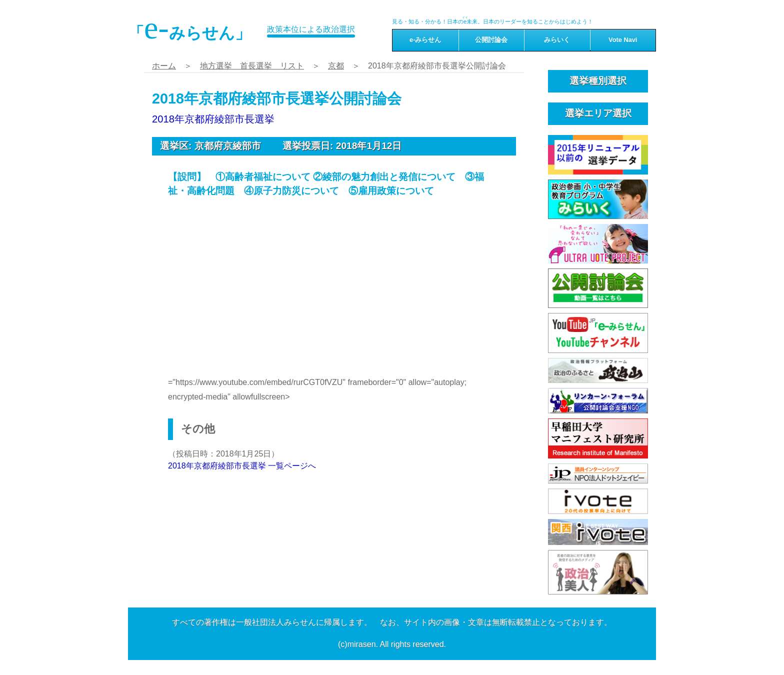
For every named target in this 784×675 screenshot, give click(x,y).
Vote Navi (622, 40)
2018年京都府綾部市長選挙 (213, 119)
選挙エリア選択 (598, 113)
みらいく (557, 40)
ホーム (164, 66)
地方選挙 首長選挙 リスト (252, 66)
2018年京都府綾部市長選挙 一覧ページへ (242, 466)
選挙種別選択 (598, 81)
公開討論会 (491, 40)
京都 (336, 66)
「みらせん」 (189, 28)
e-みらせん (425, 40)
